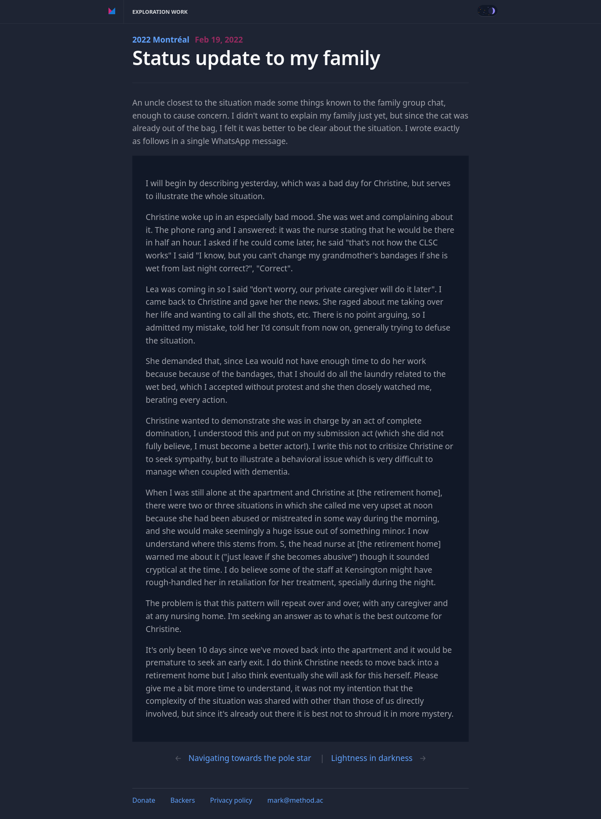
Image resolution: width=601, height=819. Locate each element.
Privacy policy (231, 800)
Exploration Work (160, 11)
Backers (182, 800)
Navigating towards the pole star (249, 757)
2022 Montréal (187, 39)
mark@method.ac (295, 800)
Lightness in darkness (371, 757)
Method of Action (112, 11)
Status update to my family (256, 58)
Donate (143, 800)
